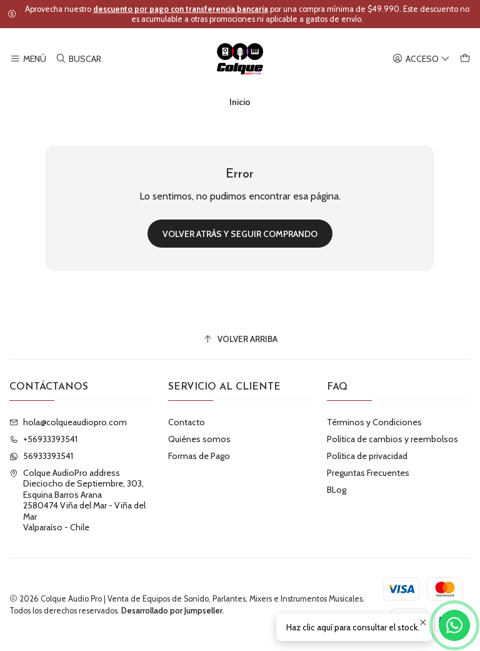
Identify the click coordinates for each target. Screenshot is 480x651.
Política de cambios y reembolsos (392, 439)
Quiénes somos (199, 439)
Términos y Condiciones (374, 422)
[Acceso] (421, 59)
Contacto (186, 422)
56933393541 (41, 456)
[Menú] (28, 59)
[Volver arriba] (240, 339)
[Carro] (465, 59)
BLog (336, 489)
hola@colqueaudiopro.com (68, 422)
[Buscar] (77, 59)
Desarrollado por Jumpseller (171, 610)
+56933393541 (43, 439)
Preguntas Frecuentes (368, 472)
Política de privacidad (367, 456)
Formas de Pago (199, 456)
